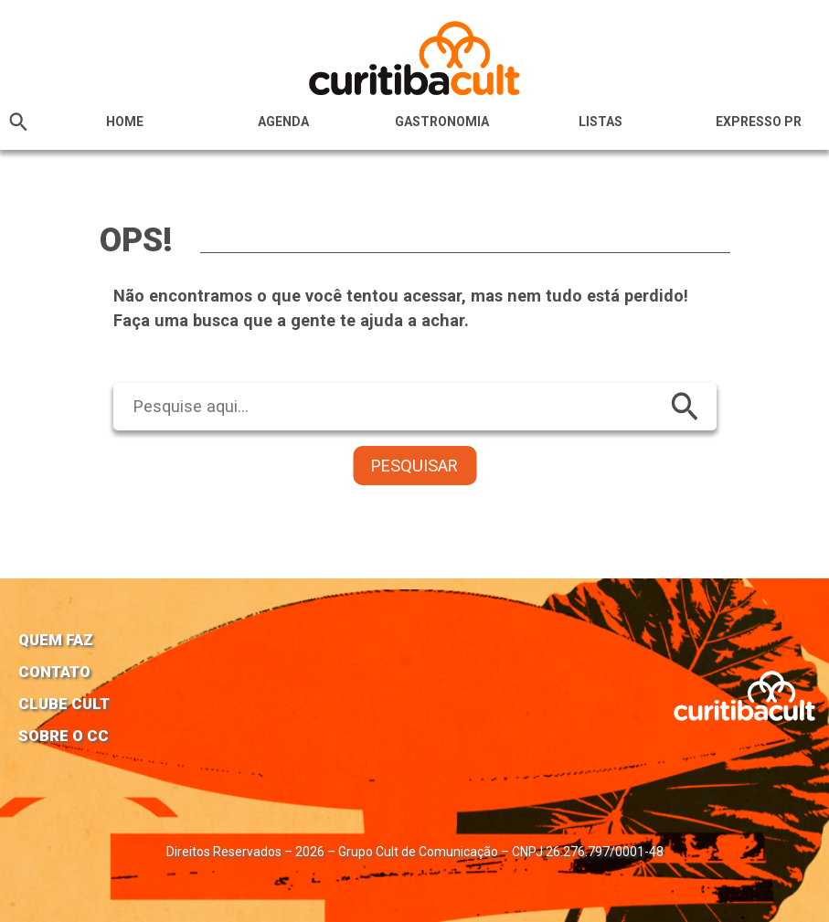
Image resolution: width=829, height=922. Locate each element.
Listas (600, 121)
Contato (54, 671)
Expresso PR (759, 121)
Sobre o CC (63, 735)
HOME (124, 121)
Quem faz (55, 640)
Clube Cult (64, 703)
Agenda (283, 121)
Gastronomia (442, 121)
